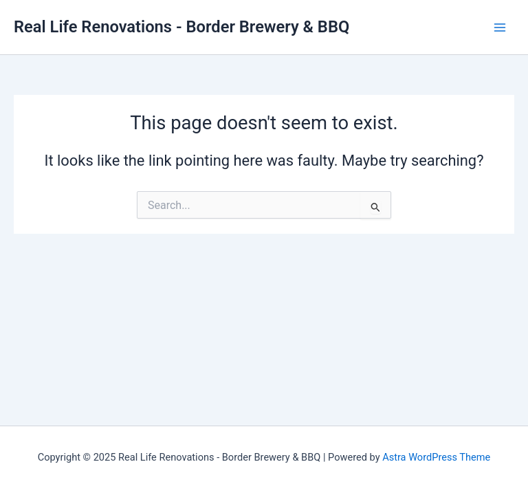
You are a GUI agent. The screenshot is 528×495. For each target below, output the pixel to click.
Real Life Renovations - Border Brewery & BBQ (181, 26)
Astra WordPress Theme (436, 457)
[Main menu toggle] (499, 27)
